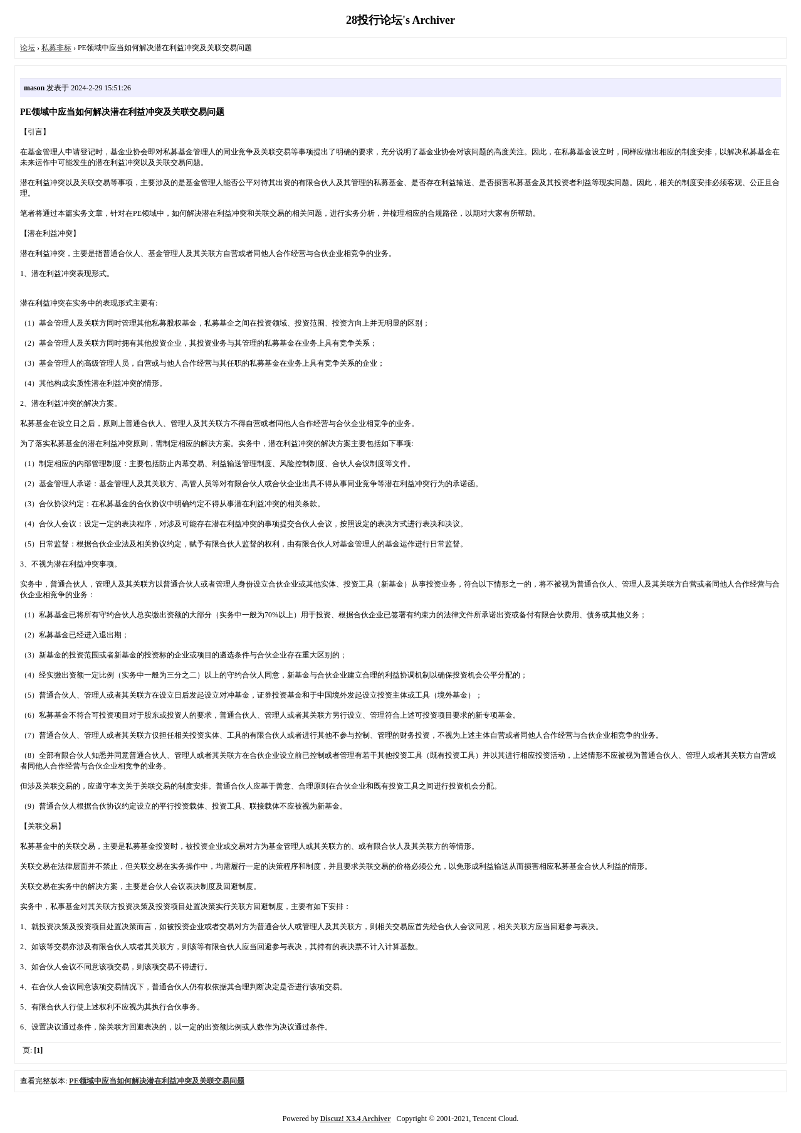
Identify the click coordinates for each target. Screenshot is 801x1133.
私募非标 (56, 47)
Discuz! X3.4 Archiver (355, 1118)
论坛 (27, 47)
